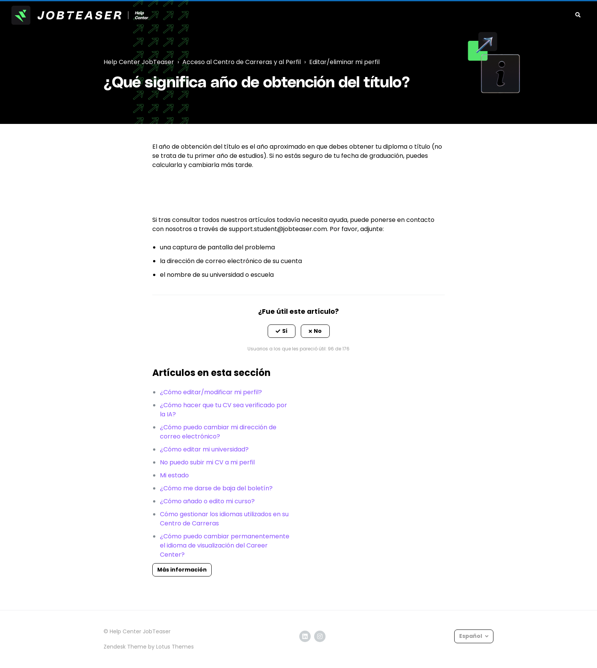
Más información (182, 569)
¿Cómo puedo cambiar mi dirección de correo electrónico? (218, 432)
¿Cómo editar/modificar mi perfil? (211, 392)
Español (471, 636)
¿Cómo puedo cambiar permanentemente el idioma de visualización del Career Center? (224, 545)
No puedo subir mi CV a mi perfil (207, 462)
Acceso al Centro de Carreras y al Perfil (241, 62)
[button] (281, 331)
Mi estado (174, 475)
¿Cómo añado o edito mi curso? (207, 501)
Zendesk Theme (125, 646)
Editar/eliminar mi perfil (344, 62)
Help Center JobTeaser (139, 62)
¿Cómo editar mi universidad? (204, 449)
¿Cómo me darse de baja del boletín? (216, 488)
